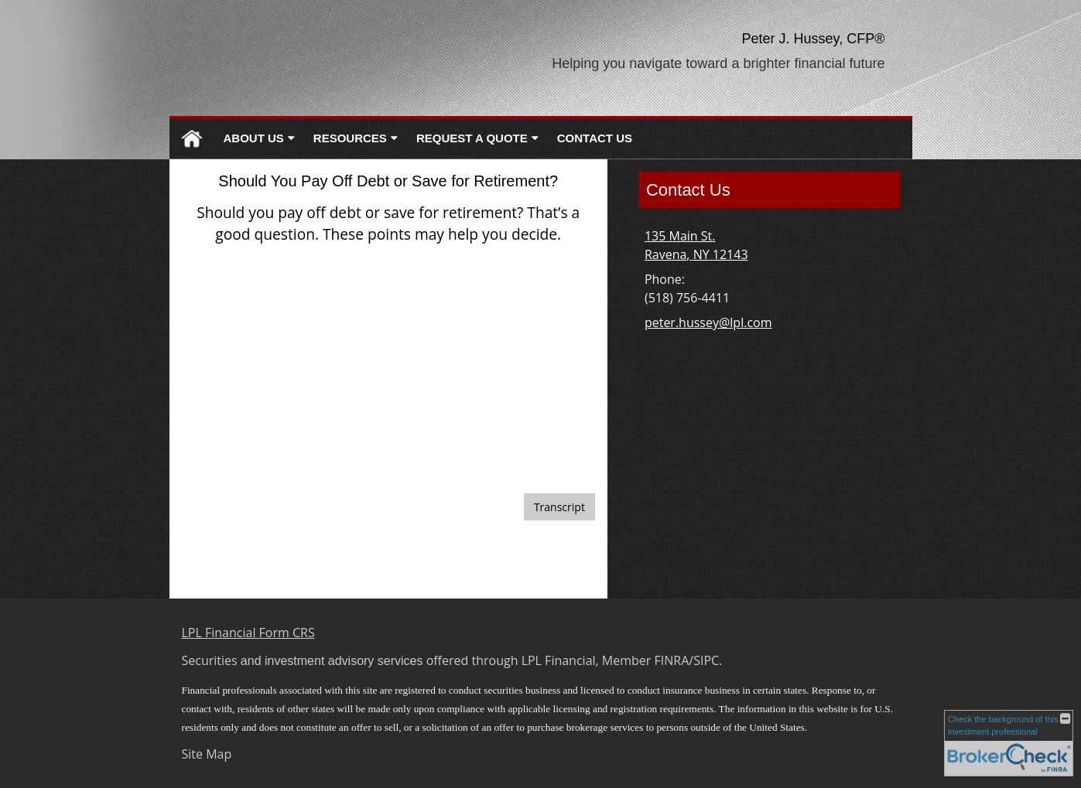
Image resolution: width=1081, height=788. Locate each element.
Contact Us (594, 138)
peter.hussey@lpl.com (708, 322)
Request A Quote (472, 138)
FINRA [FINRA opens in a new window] (672, 660)
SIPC (706, 660)
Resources (350, 138)
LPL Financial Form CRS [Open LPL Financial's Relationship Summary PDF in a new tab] (248, 632)
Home (191, 139)
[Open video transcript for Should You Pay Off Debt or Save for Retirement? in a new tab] (559, 506)
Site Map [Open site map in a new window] (207, 753)
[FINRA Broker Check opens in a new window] (1008, 743)
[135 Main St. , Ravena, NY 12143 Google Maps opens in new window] (696, 245)
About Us (254, 138)
